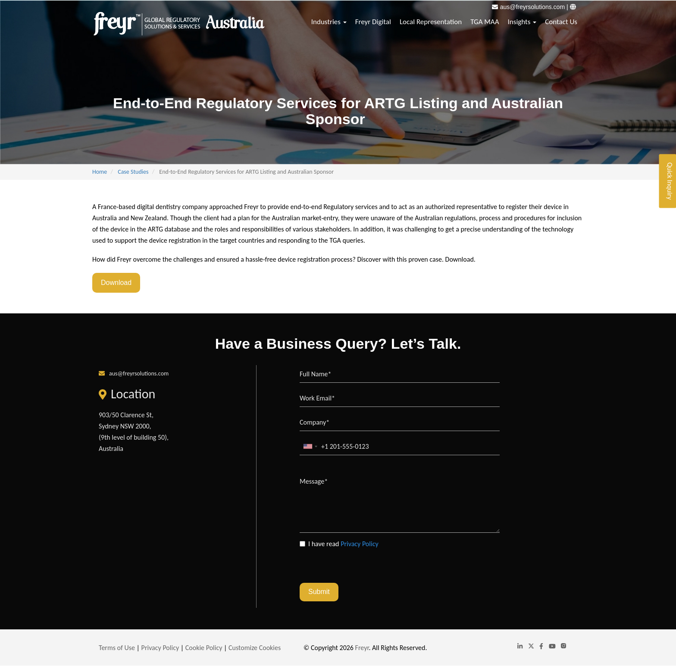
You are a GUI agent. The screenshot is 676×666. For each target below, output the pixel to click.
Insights (522, 21)
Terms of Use (117, 648)
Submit (319, 591)
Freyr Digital (373, 21)
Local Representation (431, 21)
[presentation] (365, 566)
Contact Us (561, 21)
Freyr (362, 648)
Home (99, 171)
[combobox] (310, 446)
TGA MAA (484, 21)
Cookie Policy (203, 648)
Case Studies (133, 171)
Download (116, 282)
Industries (329, 21)
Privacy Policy (360, 544)
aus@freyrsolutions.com (532, 6)
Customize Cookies (254, 648)
